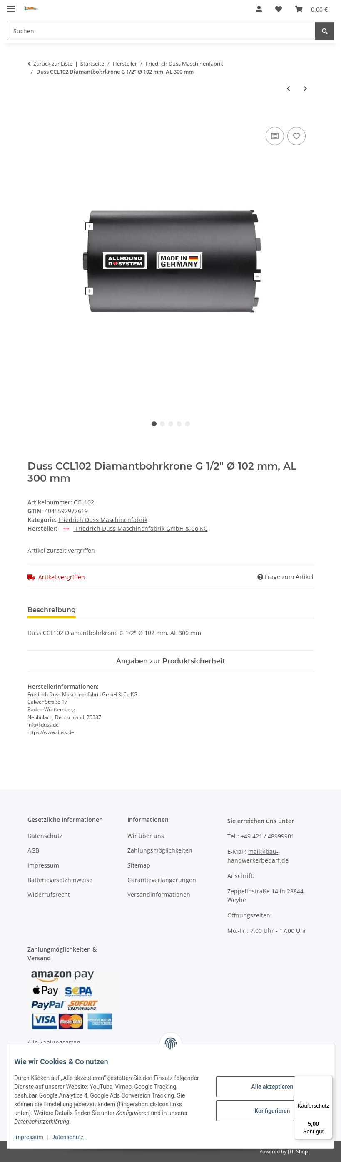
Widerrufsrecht (48, 894)
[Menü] (328, 1080)
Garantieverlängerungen (161, 880)
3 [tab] (170, 423)
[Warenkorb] (311, 9)
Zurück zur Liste (52, 63)
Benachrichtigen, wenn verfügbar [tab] (208, 610)
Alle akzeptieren (266, 1086)
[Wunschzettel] (279, 9)
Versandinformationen (158, 894)
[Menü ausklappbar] (11, 5)
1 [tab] (154, 423)
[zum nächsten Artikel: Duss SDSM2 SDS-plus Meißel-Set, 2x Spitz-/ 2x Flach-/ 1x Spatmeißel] (305, 88)
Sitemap (138, 865)
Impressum (35, 1137)
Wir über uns (145, 836)
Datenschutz (73, 1137)
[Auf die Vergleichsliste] (275, 136)
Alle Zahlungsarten (53, 1042)
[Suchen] (161, 31)
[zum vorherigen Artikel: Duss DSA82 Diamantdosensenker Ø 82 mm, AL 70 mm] (288, 88)
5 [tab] (187, 423)
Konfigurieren (266, 1111)
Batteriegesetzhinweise (59, 880)
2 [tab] (162, 423)
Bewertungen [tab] (113, 610)
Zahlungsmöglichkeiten (159, 850)
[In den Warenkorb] (34, 115)
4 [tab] (179, 423)
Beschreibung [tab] (51, 610)
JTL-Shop (298, 1151)
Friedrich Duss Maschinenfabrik (102, 520)
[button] (259, 9)
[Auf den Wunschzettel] (296, 136)
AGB (33, 850)
